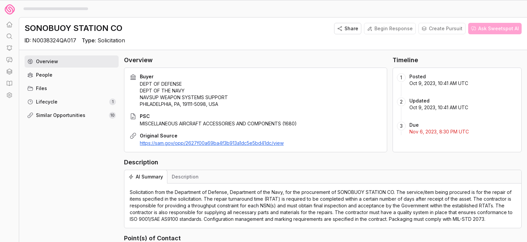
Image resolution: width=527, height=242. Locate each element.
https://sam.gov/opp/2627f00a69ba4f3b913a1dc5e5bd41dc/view (212, 143)
